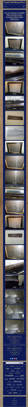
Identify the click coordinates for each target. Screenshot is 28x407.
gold (22, 375)
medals (17, 368)
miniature (20, 390)
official (8, 390)
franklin (9, 375)
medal (19, 384)
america (17, 366)
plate (15, 393)
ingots (12, 387)
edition (9, 382)
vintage (21, 366)
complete (6, 387)
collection (17, 381)
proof (12, 378)
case (22, 387)
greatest (11, 373)
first (12, 369)
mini (14, 385)
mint (9, 384)
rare (20, 393)
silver (14, 389)
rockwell (17, 373)
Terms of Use (14, 404)
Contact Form (14, 400)
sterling (20, 378)
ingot (7, 369)
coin (10, 393)
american (17, 376)
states (22, 371)
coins (13, 371)
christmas (17, 387)
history (12, 366)
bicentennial (7, 371)
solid (17, 371)
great (6, 379)
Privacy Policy (14, 402)
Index (15, 398)
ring (22, 369)
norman (7, 366)
